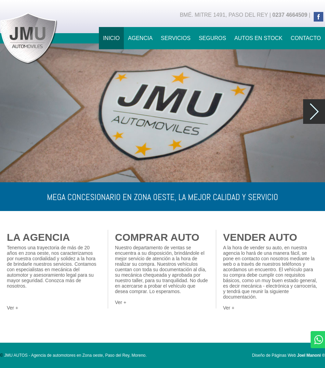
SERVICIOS (176, 38)
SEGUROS (212, 38)
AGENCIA (140, 38)
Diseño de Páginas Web (288, 355)
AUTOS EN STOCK (258, 38)
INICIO (111, 38)
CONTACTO (306, 38)
